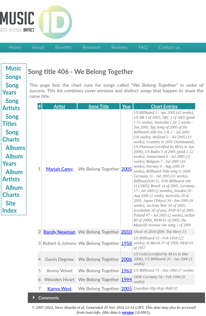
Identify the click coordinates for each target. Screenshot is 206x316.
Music (13, 68)
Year (126, 106)
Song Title (99, 106)
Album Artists (12, 175)
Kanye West (59, 288)
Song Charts (11, 135)
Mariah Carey (59, 169)
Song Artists (11, 104)
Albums (15, 147)
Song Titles (10, 120)
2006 (126, 259)
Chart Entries (164, 106)
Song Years (10, 89)
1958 (126, 243)
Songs (13, 76)
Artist (59, 106)
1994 (126, 279)
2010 (126, 231)
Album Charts (12, 191)
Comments (49, 297)
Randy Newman (60, 231)
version (128, 312)
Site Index (9, 207)
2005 (126, 169)
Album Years (12, 160)
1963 (126, 270)
